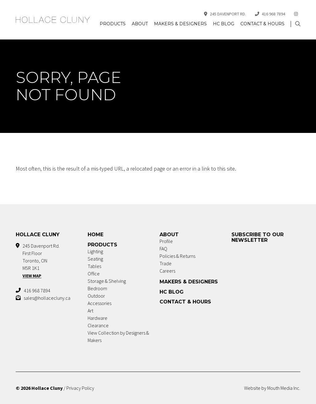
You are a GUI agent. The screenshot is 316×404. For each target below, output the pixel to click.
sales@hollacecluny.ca (47, 298)
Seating (95, 259)
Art (90, 310)
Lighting (95, 251)
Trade (166, 263)
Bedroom (97, 288)
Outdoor (96, 296)
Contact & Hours (262, 24)
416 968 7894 (270, 14)
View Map (32, 275)
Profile (166, 241)
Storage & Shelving (107, 281)
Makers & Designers (180, 24)
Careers (167, 271)
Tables (94, 266)
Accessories (99, 303)
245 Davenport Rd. (225, 14)
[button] (297, 24)
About (140, 24)
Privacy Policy (80, 388)
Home (95, 234)
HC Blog (223, 24)
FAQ (163, 248)
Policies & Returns (177, 256)
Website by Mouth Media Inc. (272, 388)
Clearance (98, 325)
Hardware (97, 318)
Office (94, 273)
